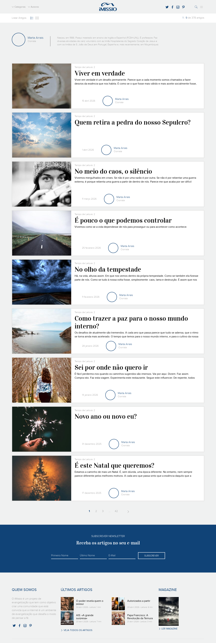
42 (115, 511)
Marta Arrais (122, 99)
